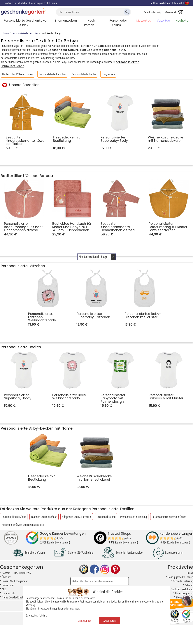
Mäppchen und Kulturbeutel (76, 517)
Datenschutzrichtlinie (36, 615)
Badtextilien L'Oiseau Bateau (17, 74)
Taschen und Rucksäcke (44, 517)
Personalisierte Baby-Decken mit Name (37, 428)
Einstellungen (84, 620)
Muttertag (143, 20)
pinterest (115, 569)
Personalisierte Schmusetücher (169, 517)
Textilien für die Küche (13, 517)
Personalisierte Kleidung (133, 517)
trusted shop (83, 569)
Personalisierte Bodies (84, 74)
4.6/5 (174, 618)
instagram (104, 569)
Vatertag (163, 20)
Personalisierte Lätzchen (52, 74)
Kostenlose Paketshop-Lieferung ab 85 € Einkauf (31, 3)
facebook (94, 569)
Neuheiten (183, 20)
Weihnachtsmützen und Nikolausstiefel (22, 524)
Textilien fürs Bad (105, 517)
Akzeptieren (109, 620)
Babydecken (108, 74)
